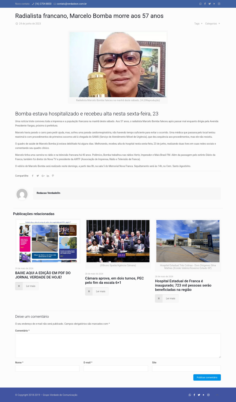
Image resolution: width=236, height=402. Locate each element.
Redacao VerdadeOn (48, 193)
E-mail (88, 362)
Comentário (22, 330)
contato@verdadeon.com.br (72, 3)
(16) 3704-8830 (43, 3)
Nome (19, 362)
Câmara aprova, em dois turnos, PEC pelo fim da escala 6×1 (114, 280)
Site (154, 362)
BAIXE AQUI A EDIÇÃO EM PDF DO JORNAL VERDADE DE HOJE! (43, 275)
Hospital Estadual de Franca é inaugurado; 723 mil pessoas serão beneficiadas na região (183, 285)
